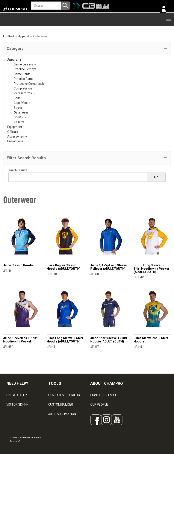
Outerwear (21, 139)
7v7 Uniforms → (25, 120)
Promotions (15, 168)
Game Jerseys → (25, 91)
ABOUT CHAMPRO (106, 410)
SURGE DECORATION (62, 459)
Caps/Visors (22, 130)
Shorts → (20, 144)
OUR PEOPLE (99, 431)
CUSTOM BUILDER (60, 431)
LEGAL (10, 450)
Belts (17, 125)
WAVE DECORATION (61, 450)
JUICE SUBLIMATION (62, 440)
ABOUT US (97, 440)
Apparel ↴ (14, 86)
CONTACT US (15, 440)
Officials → (14, 158)
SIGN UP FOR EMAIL (103, 422)
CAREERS (97, 459)
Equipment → (16, 154)
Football (8, 63)
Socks (18, 134)
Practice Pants (23, 106)
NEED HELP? (17, 410)
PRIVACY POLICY (17, 459)
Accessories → (17, 163)
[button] (87, 75)
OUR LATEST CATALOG (64, 422)
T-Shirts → (21, 149)
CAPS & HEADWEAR (62, 469)
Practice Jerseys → (27, 96)
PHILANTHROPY (101, 450)
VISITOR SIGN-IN (17, 431)
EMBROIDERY (57, 478)
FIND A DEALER (16, 422)
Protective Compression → (32, 110)
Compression (23, 115)
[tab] (87, 75)
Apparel (23, 63)
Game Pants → (24, 101)
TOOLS (54, 410)
